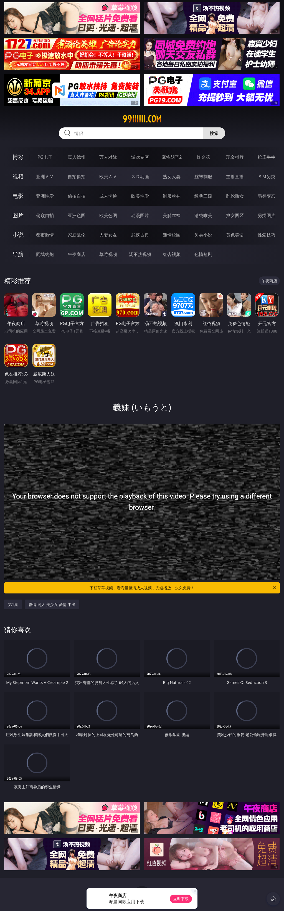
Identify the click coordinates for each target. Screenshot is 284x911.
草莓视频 (108, 254)
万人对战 (108, 157)
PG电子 (44, 157)
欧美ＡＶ (108, 176)
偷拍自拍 (76, 196)
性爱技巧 (266, 235)
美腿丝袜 (172, 215)
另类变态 (266, 196)
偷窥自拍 (45, 215)
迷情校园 (172, 235)
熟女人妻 (172, 176)
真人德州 (76, 157)
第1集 (13, 604)
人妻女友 (108, 235)
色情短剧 (203, 254)
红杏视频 (172, 254)
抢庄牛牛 (266, 157)
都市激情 (45, 235)
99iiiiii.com (142, 119)
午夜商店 (76, 254)
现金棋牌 (235, 157)
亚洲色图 (76, 215)
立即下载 (181, 898)
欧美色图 (108, 215)
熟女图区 (235, 215)
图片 (18, 215)
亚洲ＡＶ (45, 176)
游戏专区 (140, 157)
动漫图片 (140, 215)
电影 (18, 196)
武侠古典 (140, 235)
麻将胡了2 (171, 157)
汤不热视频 (140, 254)
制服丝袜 (172, 196)
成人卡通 (108, 196)
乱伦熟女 (235, 196)
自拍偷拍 (76, 176)
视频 (18, 176)
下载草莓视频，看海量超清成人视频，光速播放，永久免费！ (183, 588)
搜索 (214, 133)
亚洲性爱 (45, 196)
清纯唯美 (203, 215)
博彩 (18, 157)
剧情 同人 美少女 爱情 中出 (52, 604)
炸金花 (203, 157)
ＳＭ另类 (266, 176)
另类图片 (266, 215)
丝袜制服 (203, 176)
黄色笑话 (235, 235)
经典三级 (203, 196)
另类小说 (203, 235)
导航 (18, 254)
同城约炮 (45, 254)
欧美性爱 (140, 196)
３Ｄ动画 (140, 176)
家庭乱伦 (76, 235)
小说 (18, 234)
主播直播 (235, 176)
